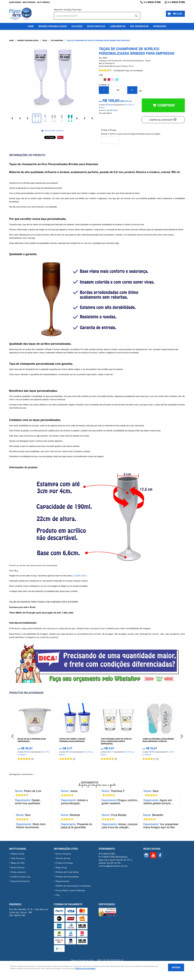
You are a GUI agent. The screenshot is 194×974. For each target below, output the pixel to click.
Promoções (159, 26)
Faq (58, 895)
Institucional (17, 848)
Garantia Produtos (20, 881)
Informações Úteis (66, 848)
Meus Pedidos (29, 2)
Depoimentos (62, 881)
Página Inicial (17, 853)
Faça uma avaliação (134, 70)
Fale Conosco (43, 2)
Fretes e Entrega (64, 862)
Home (31, 26)
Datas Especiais (96, 26)
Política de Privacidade (67, 876)
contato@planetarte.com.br (113, 866)
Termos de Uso (63, 858)
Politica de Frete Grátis (67, 872)
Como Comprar (63, 853)
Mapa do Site (18, 862)
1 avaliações (118, 70)
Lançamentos (118, 26)
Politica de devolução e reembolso (73, 885)
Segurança (61, 867)
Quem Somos (15, 2)
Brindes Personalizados (52, 26)
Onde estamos (18, 872)
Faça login (77, 9)
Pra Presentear (139, 26)
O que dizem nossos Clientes (70, 890)
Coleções (76, 26)
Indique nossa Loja (20, 876)
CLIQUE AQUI (80, 576)
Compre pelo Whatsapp (161, 120)
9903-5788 (152, 2)
